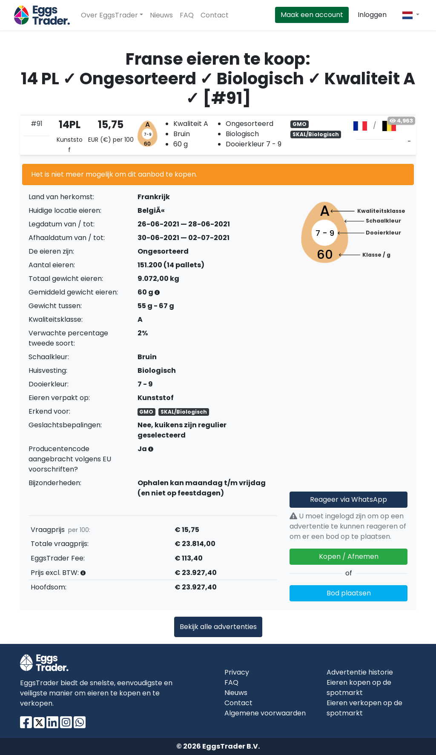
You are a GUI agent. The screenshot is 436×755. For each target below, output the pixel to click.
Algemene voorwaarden (265, 713)
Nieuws (161, 15)
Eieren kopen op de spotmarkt (359, 688)
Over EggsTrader (109, 15)
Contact (215, 15)
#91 (37, 124)
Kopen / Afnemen (349, 556)
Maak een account (312, 15)
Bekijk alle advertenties (218, 627)
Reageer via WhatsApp (348, 499)
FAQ (187, 15)
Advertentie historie (360, 672)
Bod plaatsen (349, 593)
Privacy (236, 672)
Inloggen (372, 15)
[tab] (218, 135)
